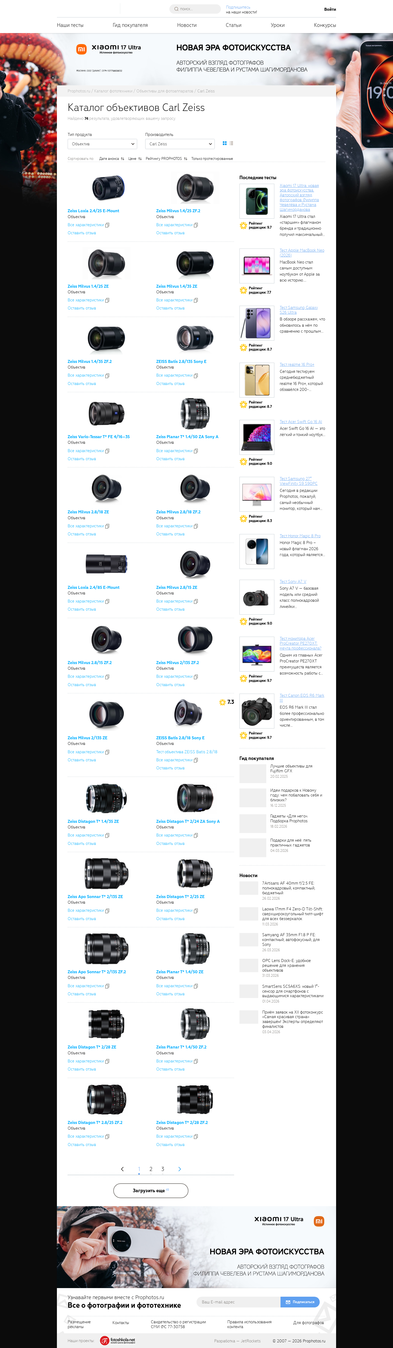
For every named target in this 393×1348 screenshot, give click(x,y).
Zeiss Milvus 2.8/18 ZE (88, 512)
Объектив (104, 144)
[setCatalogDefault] (225, 143)
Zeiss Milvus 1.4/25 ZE (88, 286)
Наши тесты (70, 25)
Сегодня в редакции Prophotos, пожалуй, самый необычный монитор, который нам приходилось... (300, 502)
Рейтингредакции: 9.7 (260, 225)
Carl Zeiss (182, 144)
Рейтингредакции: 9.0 (260, 461)
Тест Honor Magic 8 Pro (300, 536)
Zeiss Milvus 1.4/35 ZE (176, 286)
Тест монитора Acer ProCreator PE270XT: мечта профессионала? (300, 643)
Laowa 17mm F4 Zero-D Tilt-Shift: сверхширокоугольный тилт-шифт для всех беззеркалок (292, 913)
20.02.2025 (279, 776)
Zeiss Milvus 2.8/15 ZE (176, 587)
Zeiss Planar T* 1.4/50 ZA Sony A (187, 436)
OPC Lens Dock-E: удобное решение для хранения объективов (286, 965)
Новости (187, 25)
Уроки (278, 25)
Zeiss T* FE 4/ (99, 436)
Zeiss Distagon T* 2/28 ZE (92, 1047)
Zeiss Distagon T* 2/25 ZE (180, 896)
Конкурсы (325, 25)
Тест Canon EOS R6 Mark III (302, 698)
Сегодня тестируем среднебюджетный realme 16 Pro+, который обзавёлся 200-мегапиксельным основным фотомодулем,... (301, 389)
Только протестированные (212, 158)
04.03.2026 (279, 850)
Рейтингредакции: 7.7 (260, 290)
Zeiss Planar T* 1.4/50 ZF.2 (181, 1047)
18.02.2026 (278, 826)
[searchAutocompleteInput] (197, 9)
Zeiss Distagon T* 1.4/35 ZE (93, 821)
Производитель (159, 134)
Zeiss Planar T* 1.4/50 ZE (179, 972)
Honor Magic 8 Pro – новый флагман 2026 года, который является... (302, 548)
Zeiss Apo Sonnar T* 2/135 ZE (95, 896)
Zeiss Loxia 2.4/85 (93, 587)
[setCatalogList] (231, 143)
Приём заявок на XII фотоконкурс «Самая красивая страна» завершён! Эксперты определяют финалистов (292, 1019)
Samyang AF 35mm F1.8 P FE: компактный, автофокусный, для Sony (291, 939)
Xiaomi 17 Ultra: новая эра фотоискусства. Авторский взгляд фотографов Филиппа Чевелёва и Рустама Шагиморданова (299, 197)
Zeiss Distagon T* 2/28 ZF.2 (182, 1122)
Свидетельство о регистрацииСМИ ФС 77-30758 (178, 1324)
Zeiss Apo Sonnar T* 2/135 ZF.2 (97, 972)
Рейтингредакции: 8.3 (260, 518)
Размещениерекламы (79, 1324)
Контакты (120, 1323)
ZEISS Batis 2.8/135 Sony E (181, 361)
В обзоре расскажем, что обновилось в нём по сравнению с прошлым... (302, 325)
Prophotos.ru (314, 1341)
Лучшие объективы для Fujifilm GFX (291, 768)
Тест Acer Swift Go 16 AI (301, 421)
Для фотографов (308, 1323)
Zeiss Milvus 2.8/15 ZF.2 (90, 662)
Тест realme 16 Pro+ (297, 364)
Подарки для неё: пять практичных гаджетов (290, 843)
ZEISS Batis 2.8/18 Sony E (180, 738)
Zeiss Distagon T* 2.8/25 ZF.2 (95, 1122)
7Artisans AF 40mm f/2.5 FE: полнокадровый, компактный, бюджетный (288, 888)
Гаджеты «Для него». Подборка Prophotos (289, 818)
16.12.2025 (278, 805)
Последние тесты (257, 178)
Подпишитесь (238, 7)
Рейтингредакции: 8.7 (260, 347)
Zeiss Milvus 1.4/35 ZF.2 (90, 361)
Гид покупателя (130, 25)
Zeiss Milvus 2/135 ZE (87, 738)
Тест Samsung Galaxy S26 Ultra (299, 310)
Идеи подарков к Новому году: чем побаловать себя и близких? (296, 795)
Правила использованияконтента (249, 1324)
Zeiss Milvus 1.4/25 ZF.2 (178, 211)
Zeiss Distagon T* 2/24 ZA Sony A (188, 821)
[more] (150, 1190)
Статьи (234, 25)
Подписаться (303, 1302)
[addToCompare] (107, 225)
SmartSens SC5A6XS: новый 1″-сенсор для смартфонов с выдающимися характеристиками (292, 991)
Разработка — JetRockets (237, 1341)
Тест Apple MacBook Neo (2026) (302, 253)
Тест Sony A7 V (293, 581)
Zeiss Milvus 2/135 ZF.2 (177, 662)
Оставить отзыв (82, 233)
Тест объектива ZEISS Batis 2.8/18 (186, 752)
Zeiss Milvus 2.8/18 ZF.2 (178, 512)
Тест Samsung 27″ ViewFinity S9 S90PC (299, 481)
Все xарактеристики (86, 225)
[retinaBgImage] (252, 773)
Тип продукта (80, 134)
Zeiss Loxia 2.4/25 (93, 211)
